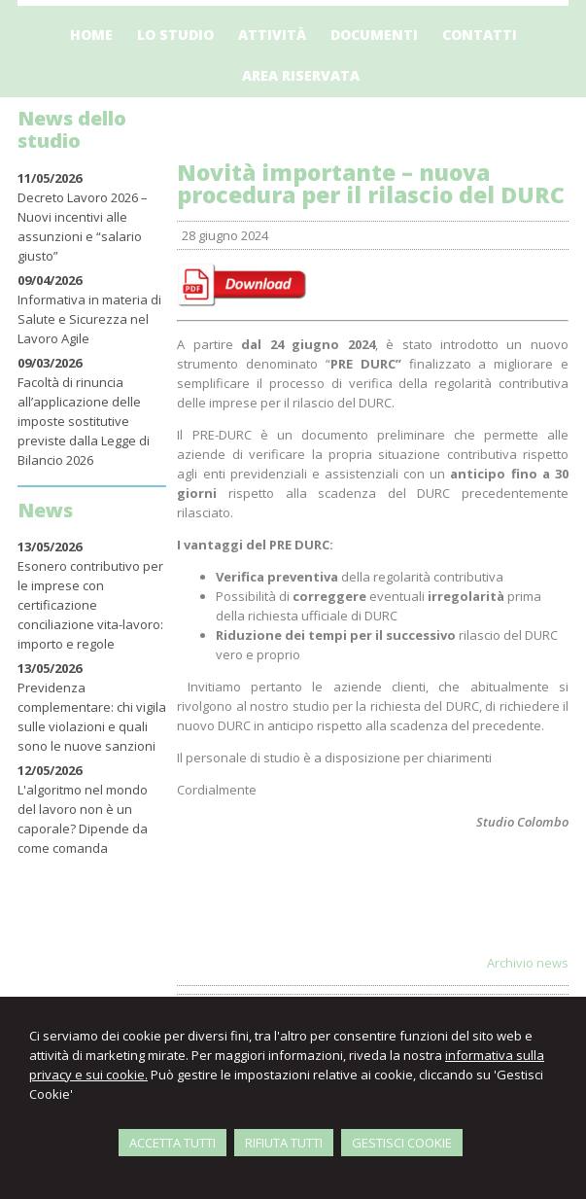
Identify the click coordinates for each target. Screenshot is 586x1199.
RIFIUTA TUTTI (284, 1142)
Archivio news (528, 962)
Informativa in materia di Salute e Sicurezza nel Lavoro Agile (89, 319)
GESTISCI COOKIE (402, 1142)
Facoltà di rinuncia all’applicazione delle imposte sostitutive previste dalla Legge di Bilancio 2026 (83, 421)
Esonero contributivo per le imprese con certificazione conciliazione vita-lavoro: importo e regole (90, 604)
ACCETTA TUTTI (172, 1142)
